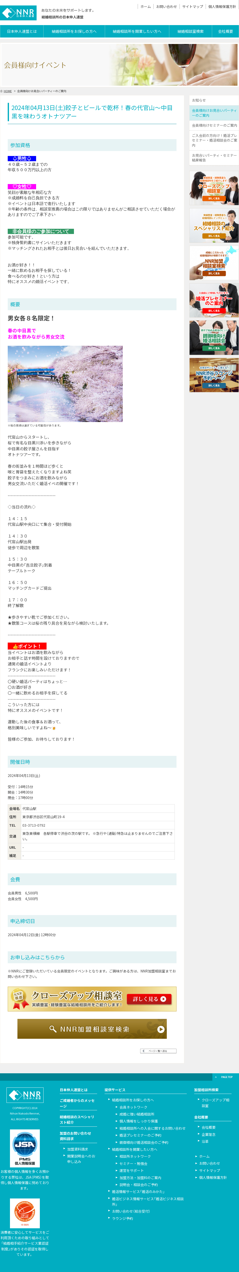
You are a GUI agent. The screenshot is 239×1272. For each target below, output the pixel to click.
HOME (8, 91)
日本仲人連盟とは (22, 31)
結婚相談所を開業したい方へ (137, 31)
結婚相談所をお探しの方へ (74, 31)
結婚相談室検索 (191, 31)
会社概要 (225, 31)
